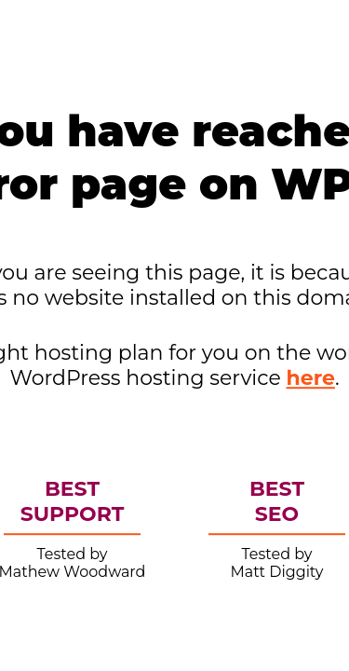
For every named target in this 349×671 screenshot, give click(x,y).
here (311, 377)
